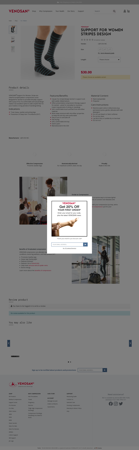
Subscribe (85, 244)
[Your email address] (67, 244)
